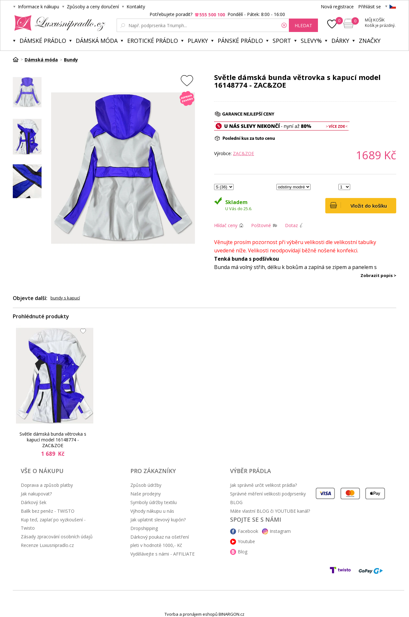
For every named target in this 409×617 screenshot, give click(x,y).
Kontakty (136, 7)
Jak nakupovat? (36, 494)
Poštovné (261, 225)
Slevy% (311, 40)
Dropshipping (144, 528)
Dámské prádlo (42, 40)
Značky (370, 40)
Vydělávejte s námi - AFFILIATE (162, 554)
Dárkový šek (33, 502)
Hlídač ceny (225, 225)
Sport (282, 40)
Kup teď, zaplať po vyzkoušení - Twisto (53, 524)
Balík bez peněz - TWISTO (47, 511)
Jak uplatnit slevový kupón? (158, 520)
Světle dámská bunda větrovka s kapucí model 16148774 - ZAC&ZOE (52, 439)
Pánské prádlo (240, 40)
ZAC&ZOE (243, 153)
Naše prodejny (145, 494)
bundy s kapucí (65, 298)
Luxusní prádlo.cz (58, 23)
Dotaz (291, 225)
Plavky (198, 40)
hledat (303, 25)
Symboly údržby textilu (153, 502)
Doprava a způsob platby (47, 485)
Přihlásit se (369, 7)
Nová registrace (337, 7)
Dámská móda (97, 40)
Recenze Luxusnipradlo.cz (47, 545)
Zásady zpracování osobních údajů (57, 537)
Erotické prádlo (152, 40)
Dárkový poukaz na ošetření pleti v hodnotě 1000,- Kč (159, 541)
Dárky (340, 40)
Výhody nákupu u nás (152, 511)
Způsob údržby (145, 485)
